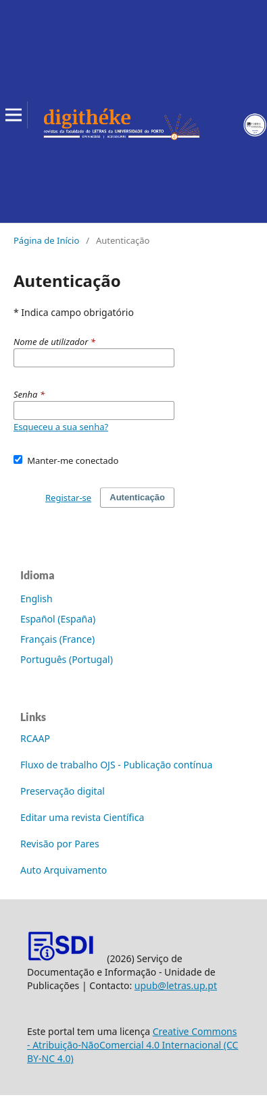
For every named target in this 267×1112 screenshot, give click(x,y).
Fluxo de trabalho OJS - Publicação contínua (116, 764)
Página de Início (46, 240)
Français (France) (57, 639)
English (36, 598)
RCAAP (35, 738)
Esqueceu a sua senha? (61, 427)
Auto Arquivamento (63, 870)
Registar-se (68, 498)
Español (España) (57, 618)
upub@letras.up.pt (176, 985)
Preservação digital (62, 791)
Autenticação (137, 497)
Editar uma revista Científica (82, 817)
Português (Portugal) (66, 659)
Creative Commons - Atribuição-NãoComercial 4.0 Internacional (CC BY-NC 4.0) (132, 1045)
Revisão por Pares (59, 843)
